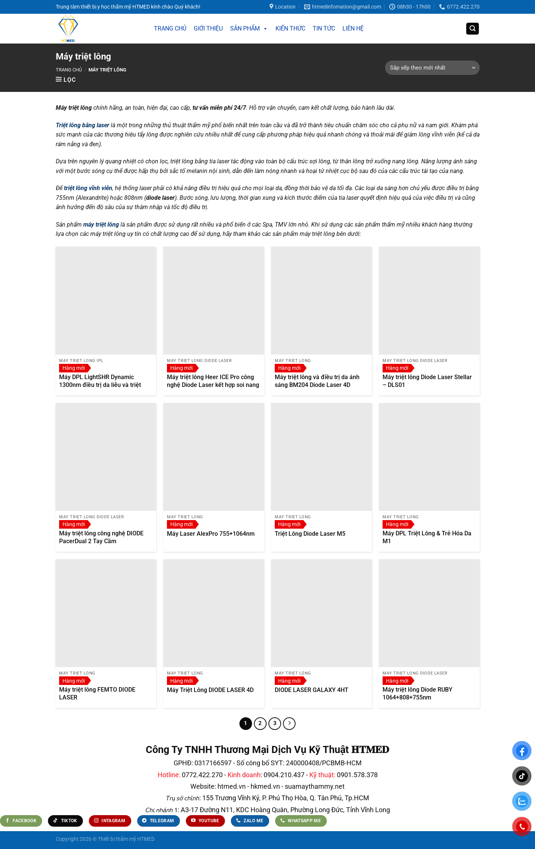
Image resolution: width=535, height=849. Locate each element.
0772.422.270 (202, 775)
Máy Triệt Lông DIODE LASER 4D (210, 689)
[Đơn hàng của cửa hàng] (432, 68)
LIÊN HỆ (353, 28)
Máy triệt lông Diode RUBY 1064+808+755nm (417, 693)
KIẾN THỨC (290, 28)
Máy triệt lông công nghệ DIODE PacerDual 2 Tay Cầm (101, 537)
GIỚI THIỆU (208, 28)
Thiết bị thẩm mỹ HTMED (126, 839)
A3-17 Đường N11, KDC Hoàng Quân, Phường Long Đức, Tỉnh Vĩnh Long (284, 810)
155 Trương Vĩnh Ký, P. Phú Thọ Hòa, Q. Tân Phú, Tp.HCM (285, 798)
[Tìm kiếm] (472, 29)
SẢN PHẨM (249, 28)
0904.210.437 (284, 775)
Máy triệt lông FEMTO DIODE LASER (97, 693)
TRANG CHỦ (170, 28)
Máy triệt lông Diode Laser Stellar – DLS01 (427, 381)
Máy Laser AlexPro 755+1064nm (211, 533)
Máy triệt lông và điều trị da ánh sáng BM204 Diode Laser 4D (317, 381)
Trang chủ (69, 70)
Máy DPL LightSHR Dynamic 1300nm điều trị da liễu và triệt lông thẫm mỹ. (100, 385)
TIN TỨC (324, 28)
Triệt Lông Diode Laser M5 (310, 533)
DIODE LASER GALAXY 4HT (311, 689)
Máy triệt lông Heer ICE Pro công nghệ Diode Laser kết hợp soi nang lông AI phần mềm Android (213, 385)
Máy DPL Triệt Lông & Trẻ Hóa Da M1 (427, 537)
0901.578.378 (357, 775)
